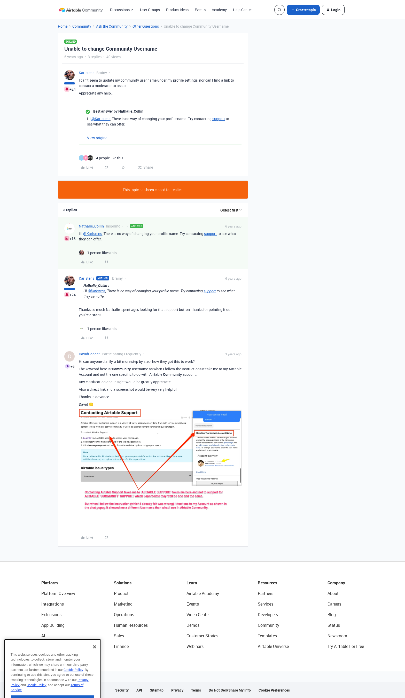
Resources (267, 583)
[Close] (94, 658)
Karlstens (86, 72)
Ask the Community (112, 26)
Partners (265, 593)
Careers (334, 604)
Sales (119, 636)
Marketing (123, 604)
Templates (267, 636)
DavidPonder (89, 353)
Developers (268, 614)
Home (62, 26)
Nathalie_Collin (91, 226)
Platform (49, 583)
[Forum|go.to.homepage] (81, 10)
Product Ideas (177, 9)
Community (81, 26)
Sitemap (156, 690)
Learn (191, 583)
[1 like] (97, 252)
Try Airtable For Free (346, 646)
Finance (121, 646)
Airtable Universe (273, 646)
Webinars (195, 646)
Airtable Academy (202, 593)
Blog (332, 614)
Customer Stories (202, 636)
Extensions (51, 614)
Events (200, 9)
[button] (303, 10)
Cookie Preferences (274, 690)
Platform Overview (58, 593)
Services (265, 604)
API (139, 690)
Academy (219, 9)
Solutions (122, 583)
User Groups (150, 9)
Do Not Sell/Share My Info (230, 690)
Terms (196, 690)
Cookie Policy (73, 681)
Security (122, 690)
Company (336, 583)
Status (334, 625)
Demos (192, 625)
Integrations (52, 604)
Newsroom (337, 636)
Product (121, 593)
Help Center (242, 9)
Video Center (198, 614)
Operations (124, 614)
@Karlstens (100, 118)
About (333, 593)
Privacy (177, 690)
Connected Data (56, 646)
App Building (53, 625)
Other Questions (146, 26)
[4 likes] (101, 158)
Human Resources (131, 625)
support (218, 118)
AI (43, 636)
